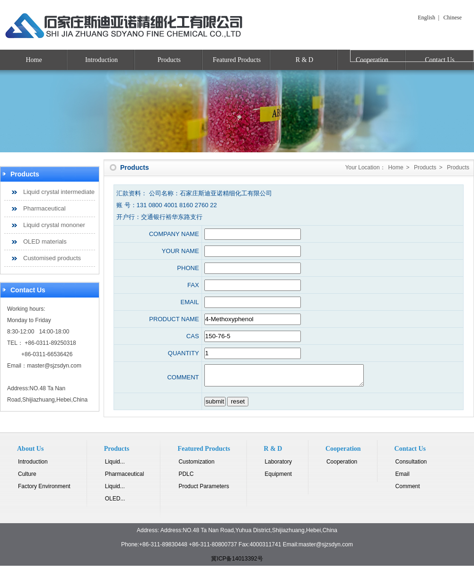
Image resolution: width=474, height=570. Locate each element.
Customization (196, 466)
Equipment (278, 478)
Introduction (101, 59)
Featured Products (237, 59)
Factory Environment (44, 490)
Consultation (411, 466)
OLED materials (45, 241)
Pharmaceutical (44, 208)
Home (34, 59)
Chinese (452, 17)
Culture (27, 478)
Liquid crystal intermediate (59, 191)
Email (402, 478)
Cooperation (341, 466)
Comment (407, 490)
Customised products (52, 258)
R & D (304, 59)
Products (169, 59)
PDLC (185, 478)
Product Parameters (203, 490)
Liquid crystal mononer (54, 224)
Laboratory (278, 466)
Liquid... (115, 466)
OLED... (115, 503)
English (426, 17)
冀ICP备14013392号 (237, 563)
